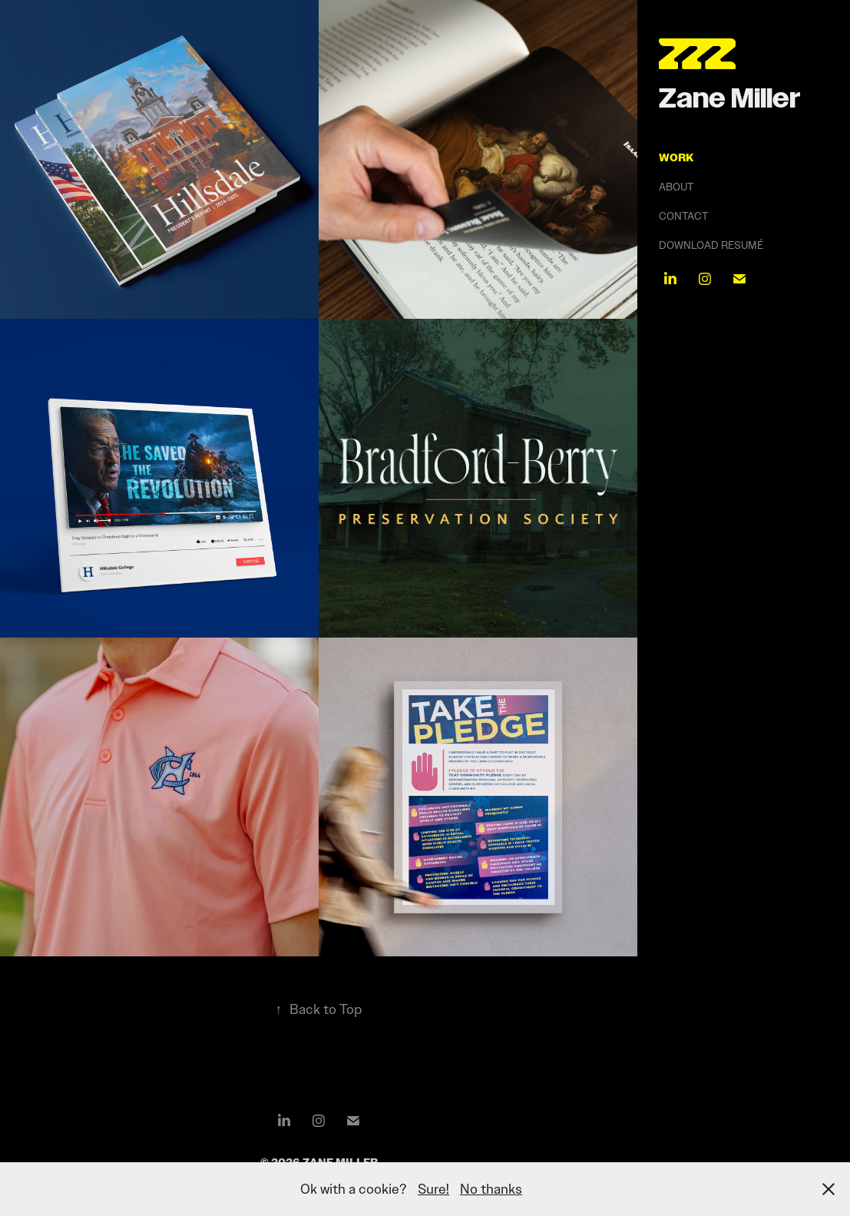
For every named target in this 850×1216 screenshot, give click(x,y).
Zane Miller (730, 98)
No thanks (491, 1189)
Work (676, 157)
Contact (683, 216)
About (676, 187)
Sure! (433, 1189)
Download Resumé (711, 245)
